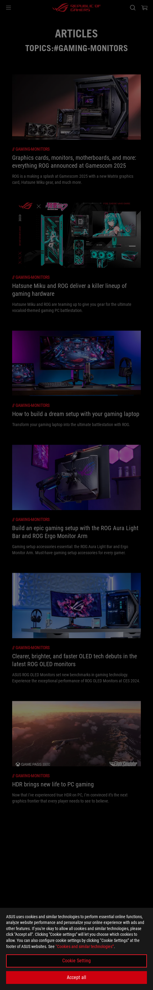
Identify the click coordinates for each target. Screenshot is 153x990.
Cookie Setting (76, 961)
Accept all (76, 977)
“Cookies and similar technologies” (85, 946)
